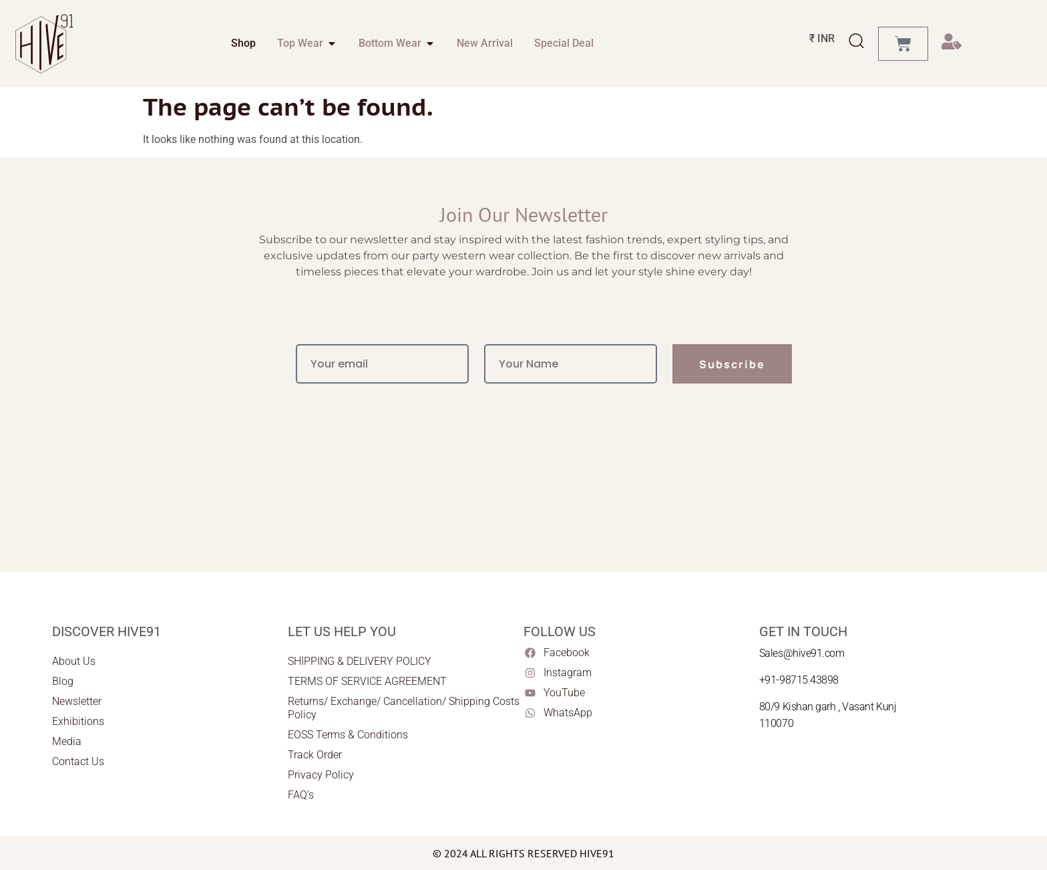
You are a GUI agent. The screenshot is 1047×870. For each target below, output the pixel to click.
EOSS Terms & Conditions (348, 734)
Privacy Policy (321, 774)
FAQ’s (301, 794)
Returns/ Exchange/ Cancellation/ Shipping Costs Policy (403, 708)
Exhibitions (78, 721)
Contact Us (78, 761)
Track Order (315, 754)
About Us (73, 661)
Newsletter (76, 701)
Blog (62, 681)
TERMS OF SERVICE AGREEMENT (367, 681)
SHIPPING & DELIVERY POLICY (359, 661)
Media (66, 741)
